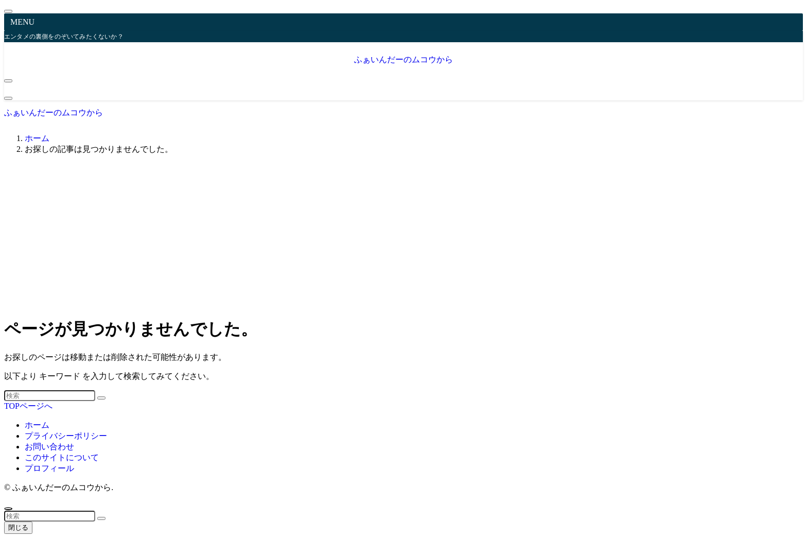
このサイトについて (62, 457)
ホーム (37, 425)
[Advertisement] (403, 235)
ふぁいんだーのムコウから (403, 59)
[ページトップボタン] (8, 508)
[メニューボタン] (8, 80)
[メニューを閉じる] (8, 11)
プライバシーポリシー (66, 435)
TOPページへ (28, 406)
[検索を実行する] (101, 398)
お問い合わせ (49, 446)
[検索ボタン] (8, 98)
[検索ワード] (49, 395)
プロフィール (49, 468)
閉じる (18, 527)
